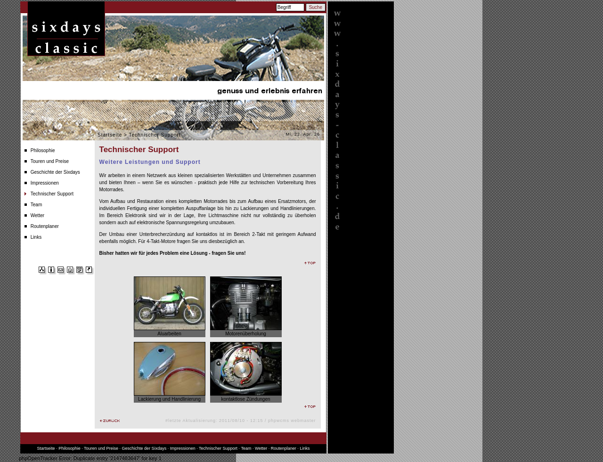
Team (36, 204)
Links (36, 237)
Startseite (110, 135)
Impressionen (45, 183)
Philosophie (43, 150)
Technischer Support (52, 193)
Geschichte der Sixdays (55, 172)
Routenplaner (45, 226)
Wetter (37, 215)
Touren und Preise (50, 161)
